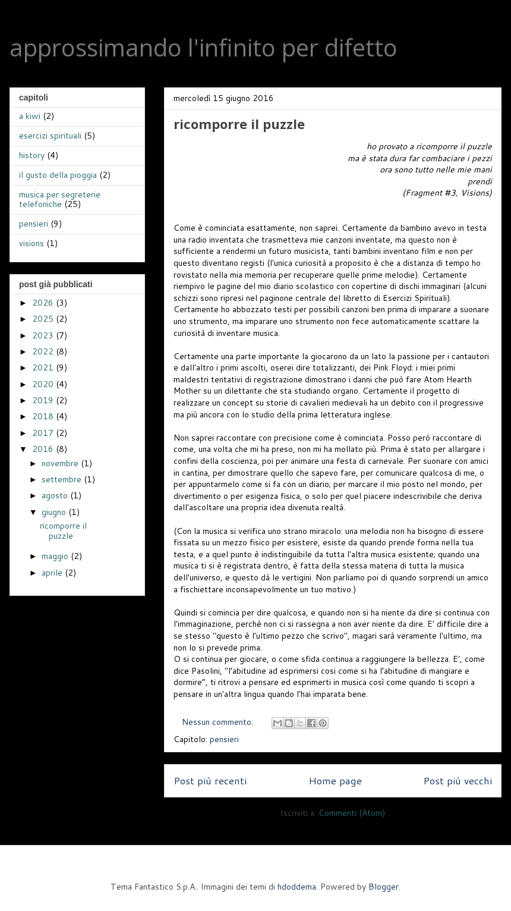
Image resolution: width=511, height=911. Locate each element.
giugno (55, 512)
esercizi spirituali (50, 136)
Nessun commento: (219, 722)
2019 (44, 400)
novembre (61, 463)
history (32, 155)
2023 (44, 335)
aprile (53, 573)
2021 (44, 367)
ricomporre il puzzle (239, 124)
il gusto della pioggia (58, 175)
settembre (63, 479)
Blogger (383, 887)
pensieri (224, 739)
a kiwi (29, 116)
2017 (44, 433)
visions (31, 243)
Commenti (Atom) (351, 813)
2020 (44, 384)
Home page (335, 780)
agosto (56, 495)
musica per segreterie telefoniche (59, 200)
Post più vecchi (457, 780)
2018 (44, 416)
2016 (44, 449)
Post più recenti (210, 780)
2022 (44, 351)
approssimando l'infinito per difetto (204, 47)
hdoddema (296, 887)
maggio (56, 556)
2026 (44, 303)
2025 (44, 319)
